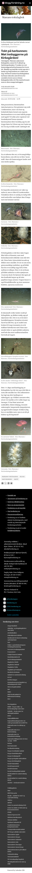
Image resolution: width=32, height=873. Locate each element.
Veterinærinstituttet (13, 856)
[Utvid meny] (30, 3)
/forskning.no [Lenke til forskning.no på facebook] (12, 603)
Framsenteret (11, 652)
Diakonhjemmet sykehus (15, 635)
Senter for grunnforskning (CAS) (17, 805)
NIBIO (9, 692)
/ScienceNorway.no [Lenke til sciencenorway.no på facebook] (13, 610)
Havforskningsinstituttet (15, 659)
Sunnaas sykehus (12, 820)
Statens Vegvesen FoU (14, 815)
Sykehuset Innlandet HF (14, 822)
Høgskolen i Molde (13, 662)
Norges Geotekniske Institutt (16, 751)
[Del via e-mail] (11, 483)
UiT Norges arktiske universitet (16, 832)
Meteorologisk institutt (14, 687)
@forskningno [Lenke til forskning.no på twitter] (12, 599)
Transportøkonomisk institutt (16, 829)
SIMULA (10, 800)
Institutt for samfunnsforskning (17, 675)
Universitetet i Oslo (13, 842)
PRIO (9, 790)
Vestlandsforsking (13, 854)
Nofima (10, 743)
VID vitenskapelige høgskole (16, 859)
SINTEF (10, 802)
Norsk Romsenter (13, 768)
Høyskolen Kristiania (14, 672)
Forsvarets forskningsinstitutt (16, 649)
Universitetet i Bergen (14, 837)
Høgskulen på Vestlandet (15, 669)
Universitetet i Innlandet (14, 839)
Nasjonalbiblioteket (13, 718)
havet (16, 479)
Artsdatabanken (12, 633)
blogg (22, 476)
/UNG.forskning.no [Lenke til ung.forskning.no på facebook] (14, 606)
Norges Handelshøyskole (15, 753)
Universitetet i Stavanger (15, 844)
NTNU (9, 716)
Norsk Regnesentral (13, 766)
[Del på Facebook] (2, 483)
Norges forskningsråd (14, 756)
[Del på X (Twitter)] (5, 483)
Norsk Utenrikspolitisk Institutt (16, 771)
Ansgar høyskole (12, 626)
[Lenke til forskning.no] (14, 2)
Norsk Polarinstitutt (13, 763)
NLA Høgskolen (12, 704)
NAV (9, 689)
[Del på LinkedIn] (8, 483)
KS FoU (10, 677)
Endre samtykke (13, 615)
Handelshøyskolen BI (14, 657)
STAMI (9, 812)
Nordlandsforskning (13, 748)
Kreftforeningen (12, 680)
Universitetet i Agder (13, 834)
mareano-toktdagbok (10, 476)
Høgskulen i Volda (13, 667)
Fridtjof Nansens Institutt (15, 654)
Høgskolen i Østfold (13, 664)
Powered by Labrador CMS (16, 870)
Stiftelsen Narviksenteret (15, 817)
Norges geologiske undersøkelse (17, 758)
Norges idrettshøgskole (14, 761)
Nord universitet (12, 746)
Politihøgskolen (12, 788)
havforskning (7, 479)
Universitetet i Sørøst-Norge (15, 847)
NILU (9, 699)
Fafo (9, 642)
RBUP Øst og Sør (12, 793)
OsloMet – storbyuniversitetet (16, 782)
